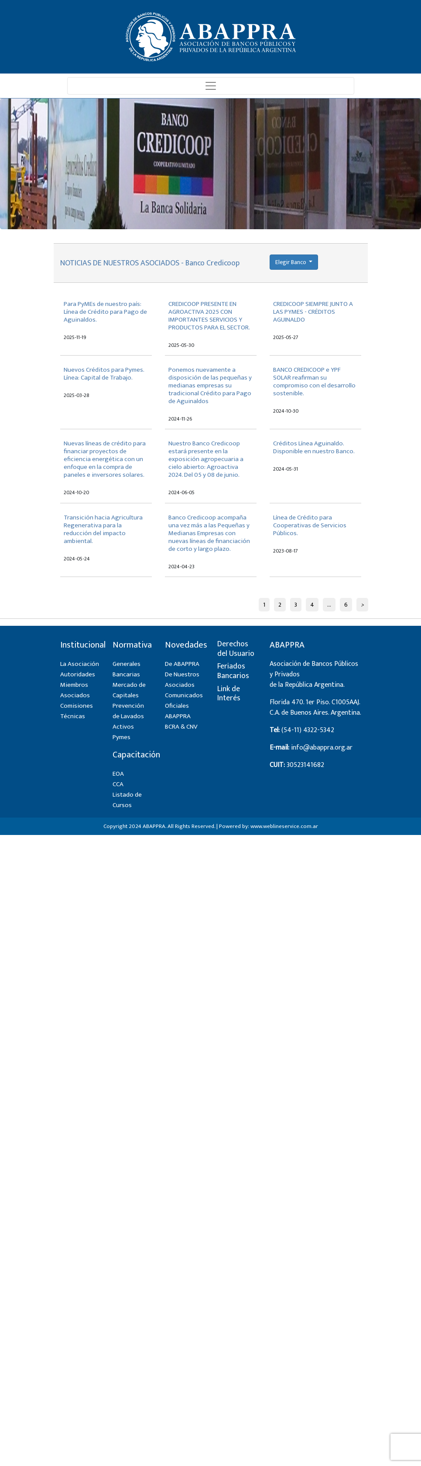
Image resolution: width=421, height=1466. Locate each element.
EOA (118, 773)
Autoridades (77, 674)
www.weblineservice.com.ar (284, 826)
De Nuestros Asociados (182, 679)
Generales (126, 663)
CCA (118, 784)
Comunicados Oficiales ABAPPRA (184, 706)
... (329, 605)
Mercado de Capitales (129, 690)
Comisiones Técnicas (76, 711)
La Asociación (79, 663)
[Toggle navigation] (210, 86)
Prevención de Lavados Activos (128, 716)
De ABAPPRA (182, 663)
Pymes (121, 737)
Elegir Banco (291, 262)
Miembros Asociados (75, 690)
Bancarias (126, 674)
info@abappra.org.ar (322, 747)
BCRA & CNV (181, 726)
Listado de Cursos (127, 800)
